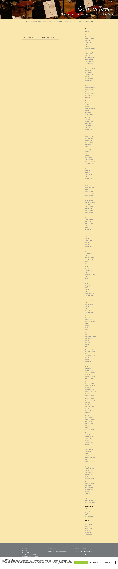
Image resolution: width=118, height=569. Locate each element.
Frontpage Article (89, 511)
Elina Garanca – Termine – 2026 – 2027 (89, 270)
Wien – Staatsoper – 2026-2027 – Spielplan (90, 229)
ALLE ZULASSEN (81, 562)
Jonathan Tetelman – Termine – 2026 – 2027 (90, 276)
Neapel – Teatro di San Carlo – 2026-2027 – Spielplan (90, 204)
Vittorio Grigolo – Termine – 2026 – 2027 (89, 282)
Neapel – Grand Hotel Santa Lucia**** (89, 412)
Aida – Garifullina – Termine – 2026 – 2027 (90, 295)
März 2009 (88, 538)
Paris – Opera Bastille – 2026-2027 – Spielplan (89, 210)
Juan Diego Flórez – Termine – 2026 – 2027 (90, 265)
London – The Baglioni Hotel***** (89, 366)
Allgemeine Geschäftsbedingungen (83, 551)
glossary (87, 31)
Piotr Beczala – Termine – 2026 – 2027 (89, 248)
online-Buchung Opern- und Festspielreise (89, 480)
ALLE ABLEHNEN (94, 562)
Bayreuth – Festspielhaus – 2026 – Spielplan (89, 157)
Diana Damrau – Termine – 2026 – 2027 (89, 253)
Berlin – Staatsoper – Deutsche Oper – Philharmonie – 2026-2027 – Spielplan (90, 164)
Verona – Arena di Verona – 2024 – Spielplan (90, 223)
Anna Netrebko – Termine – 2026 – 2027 (89, 306)
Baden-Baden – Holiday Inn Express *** (90, 333)
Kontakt (87, 491)
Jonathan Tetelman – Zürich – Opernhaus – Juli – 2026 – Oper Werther (90, 51)
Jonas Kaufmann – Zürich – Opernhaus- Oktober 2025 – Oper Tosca (90, 112)
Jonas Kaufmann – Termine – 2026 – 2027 (90, 300)
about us (87, 493)
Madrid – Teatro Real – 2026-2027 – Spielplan (90, 187)
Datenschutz (55, 566)
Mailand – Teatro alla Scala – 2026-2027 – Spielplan (89, 193)
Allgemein (88, 509)
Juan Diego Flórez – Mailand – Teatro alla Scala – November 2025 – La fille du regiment (90, 91)
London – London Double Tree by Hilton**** (90, 378)
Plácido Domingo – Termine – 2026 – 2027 (90, 259)
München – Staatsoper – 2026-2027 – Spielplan (90, 199)
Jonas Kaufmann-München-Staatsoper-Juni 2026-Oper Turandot (89, 42)
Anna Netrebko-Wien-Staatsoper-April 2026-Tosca (89, 59)
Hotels (87, 316)
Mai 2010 (87, 536)
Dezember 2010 (89, 532)
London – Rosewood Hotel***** (88, 361)
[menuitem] (26, 22)
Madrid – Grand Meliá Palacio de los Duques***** (90, 391)
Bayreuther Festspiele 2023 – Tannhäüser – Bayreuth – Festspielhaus (89, 74)
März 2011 (88, 526)
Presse (87, 33)
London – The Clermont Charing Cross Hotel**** (90, 372)
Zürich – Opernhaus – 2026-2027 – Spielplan (90, 234)
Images (87, 513)
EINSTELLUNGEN (108, 562)
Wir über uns (88, 495)
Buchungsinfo (89, 489)
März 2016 (88, 523)
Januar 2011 (88, 530)
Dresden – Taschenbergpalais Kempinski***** (90, 355)
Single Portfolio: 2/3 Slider (30, 37)
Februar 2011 (88, 528)
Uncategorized (89, 516)
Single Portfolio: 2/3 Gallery (48, 37)
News (86, 514)
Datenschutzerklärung (91, 502)
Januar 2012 (88, 525)
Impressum (88, 497)
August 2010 (88, 534)
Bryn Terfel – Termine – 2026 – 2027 (89, 312)
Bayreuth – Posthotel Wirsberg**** (89, 342)
